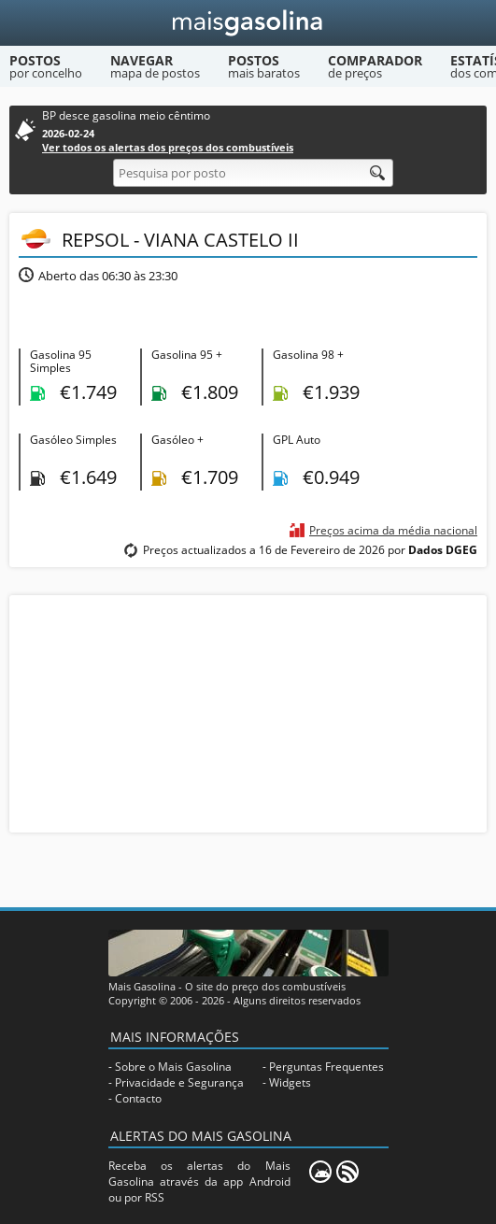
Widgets (290, 1082)
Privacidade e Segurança (179, 1082)
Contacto (138, 1098)
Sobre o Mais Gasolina (173, 1067)
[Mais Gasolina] (248, 22)
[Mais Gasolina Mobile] (320, 1171)
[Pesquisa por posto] (253, 173)
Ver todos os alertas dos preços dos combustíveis (167, 147)
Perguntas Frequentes (326, 1067)
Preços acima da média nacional (393, 530)
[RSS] (347, 1171)
